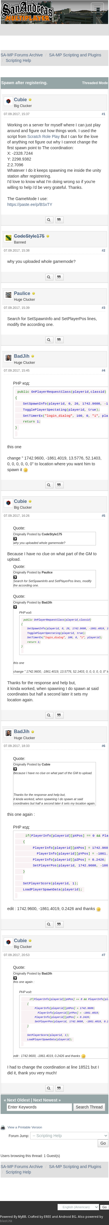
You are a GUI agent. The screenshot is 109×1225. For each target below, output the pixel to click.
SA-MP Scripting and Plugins (75, 55)
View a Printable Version (25, 1127)
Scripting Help (18, 60)
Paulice (22, 293)
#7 (103, 955)
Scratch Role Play (43, 136)
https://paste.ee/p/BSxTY (29, 204)
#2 (103, 250)
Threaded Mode (95, 83)
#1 (103, 114)
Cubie (20, 99)
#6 (103, 746)
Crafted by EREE (39, 1217)
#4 (103, 370)
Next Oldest (18, 1100)
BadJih (21, 356)
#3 (103, 307)
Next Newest (45, 1100)
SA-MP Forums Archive (22, 55)
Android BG (67, 1217)
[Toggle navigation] (97, 7)
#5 (103, 515)
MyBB (22, 1217)
